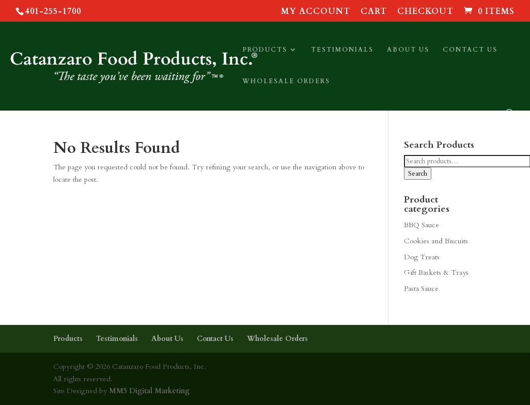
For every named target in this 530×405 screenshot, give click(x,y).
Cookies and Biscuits (436, 241)
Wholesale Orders (286, 81)
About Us (408, 50)
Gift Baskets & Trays (436, 272)
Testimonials (342, 50)
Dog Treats (422, 257)
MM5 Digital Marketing (148, 391)
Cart (374, 12)
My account (315, 12)
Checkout (425, 12)
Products (264, 50)
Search (417, 173)
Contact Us (470, 50)
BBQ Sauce (421, 225)
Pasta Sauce (421, 288)
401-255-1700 (53, 11)
